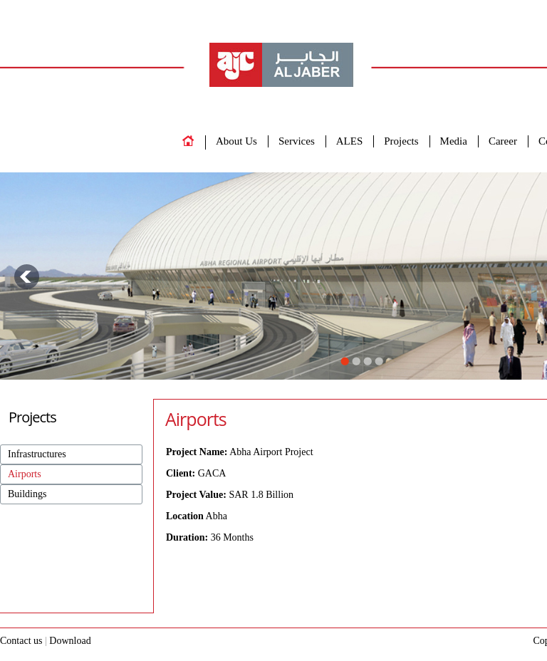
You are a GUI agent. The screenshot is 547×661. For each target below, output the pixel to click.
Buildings (27, 494)
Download (69, 640)
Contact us (22, 640)
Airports (24, 474)
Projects (401, 141)
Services (296, 141)
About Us (236, 141)
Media (453, 141)
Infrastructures (37, 454)
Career (503, 141)
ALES (349, 141)
